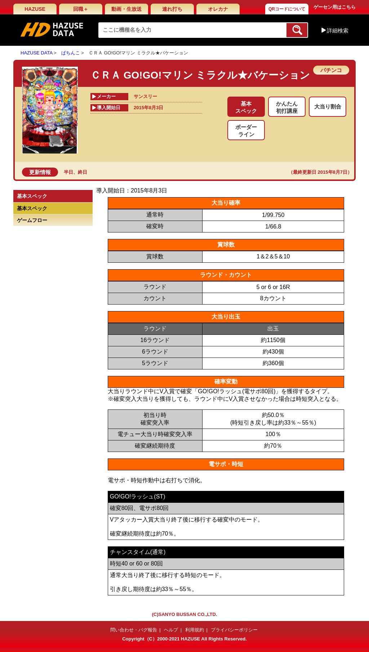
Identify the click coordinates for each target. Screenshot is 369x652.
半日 (68, 172)
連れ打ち (172, 9)
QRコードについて (286, 9)
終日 (82, 172)
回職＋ (80, 9)
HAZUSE (35, 9)
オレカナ (218, 9)
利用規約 (194, 630)
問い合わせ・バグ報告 (133, 630)
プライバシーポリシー (234, 630)
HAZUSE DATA (36, 53)
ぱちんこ (70, 53)
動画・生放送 (126, 9)
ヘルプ (171, 630)
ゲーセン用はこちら (335, 7)
